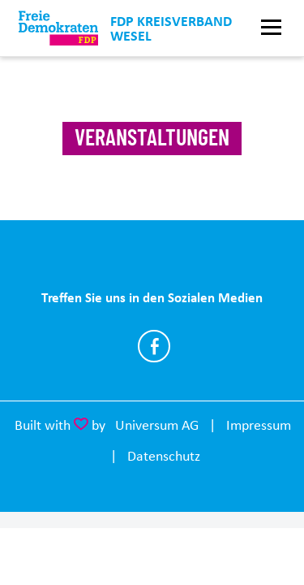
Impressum (258, 425)
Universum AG (157, 425)
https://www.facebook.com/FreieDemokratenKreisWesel (154, 346)
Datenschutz (163, 455)
